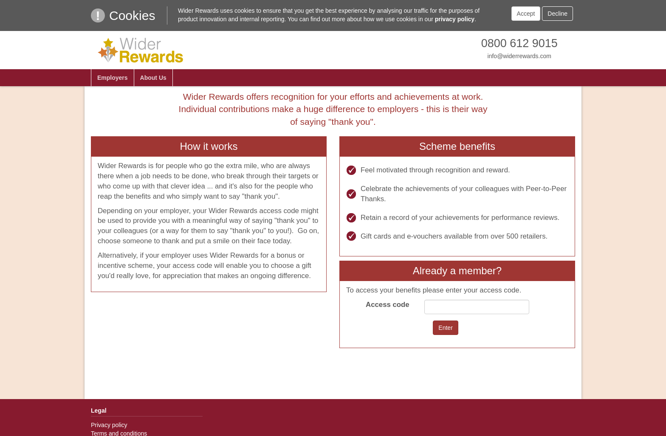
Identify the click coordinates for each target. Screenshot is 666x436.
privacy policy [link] (454, 19)
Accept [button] (526, 13)
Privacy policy (109, 425)
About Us (153, 77)
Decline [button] (557, 13)
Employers (112, 77)
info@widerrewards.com (519, 56)
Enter (445, 327)
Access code (387, 305)
